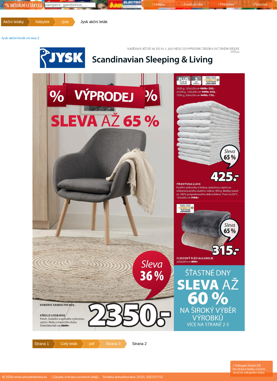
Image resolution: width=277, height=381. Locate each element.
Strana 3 (113, 344)
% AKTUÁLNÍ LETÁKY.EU (23, 5)
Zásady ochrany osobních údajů (74, 377)
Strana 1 (42, 344)
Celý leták (69, 344)
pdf (91, 344)
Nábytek (42, 22)
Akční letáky (13, 22)
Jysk (65, 22)
